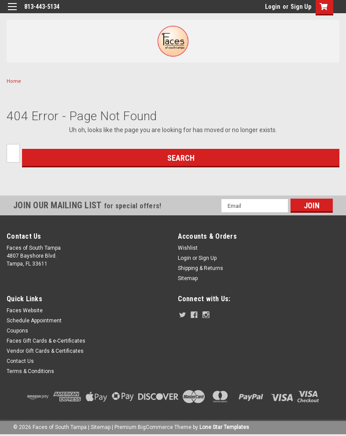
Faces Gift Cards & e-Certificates (46, 341)
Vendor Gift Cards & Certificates (45, 351)
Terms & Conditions (30, 371)
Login (272, 6)
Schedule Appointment (34, 321)
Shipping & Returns (200, 268)
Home (14, 81)
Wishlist (188, 248)
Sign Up (301, 6)
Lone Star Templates (224, 427)
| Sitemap (99, 427)
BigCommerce (155, 427)
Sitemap (188, 278)
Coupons (17, 331)
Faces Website (25, 310)
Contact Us (20, 361)
